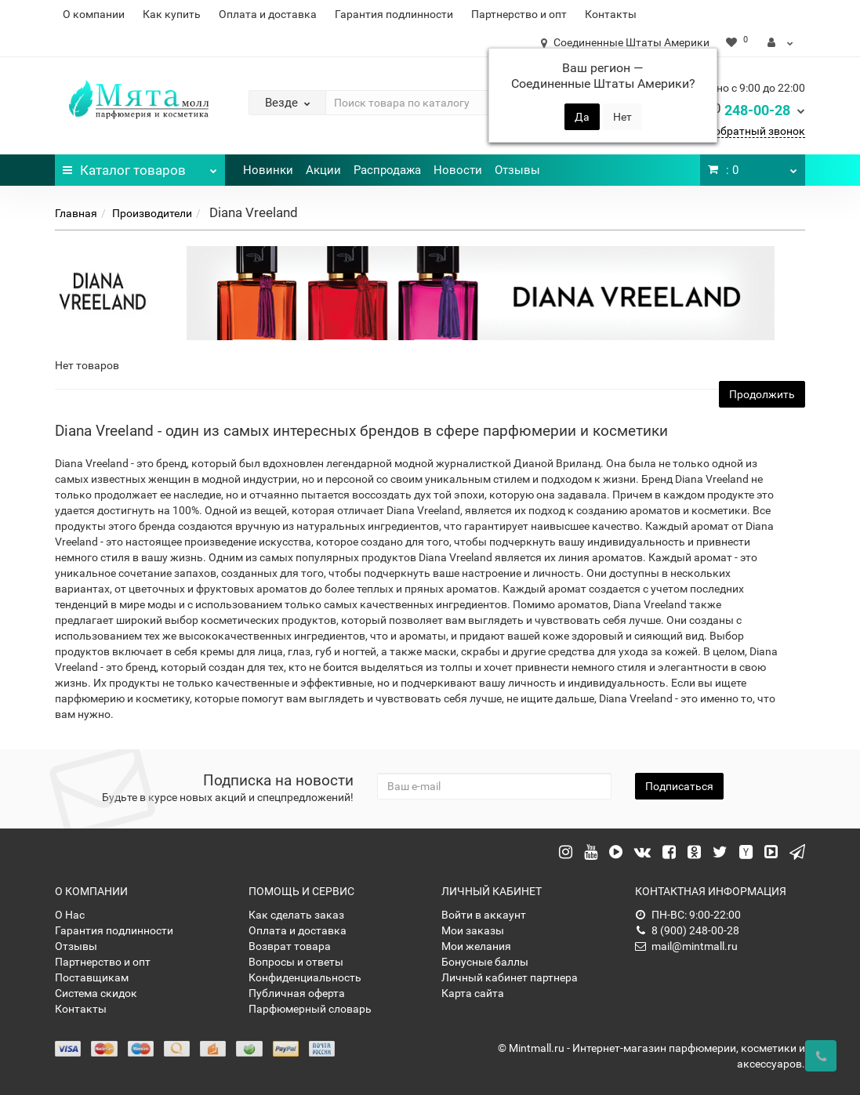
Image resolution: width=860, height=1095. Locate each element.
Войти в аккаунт (483, 914)
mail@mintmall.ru (686, 946)
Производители (152, 213)
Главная (76, 213)
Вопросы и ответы (296, 961)
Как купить (172, 14)
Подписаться (679, 786)
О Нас (70, 914)
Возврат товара (290, 946)
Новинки (268, 170)
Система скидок (96, 993)
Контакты (611, 14)
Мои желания (476, 946)
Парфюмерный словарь (310, 1009)
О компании (94, 14)
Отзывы (517, 170)
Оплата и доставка (268, 14)
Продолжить (762, 394)
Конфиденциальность (305, 977)
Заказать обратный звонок (734, 131)
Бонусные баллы (484, 961)
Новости (458, 170)
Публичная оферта (297, 993)
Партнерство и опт (519, 14)
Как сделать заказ (296, 914)
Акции (323, 170)
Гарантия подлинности (394, 14)
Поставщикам (92, 977)
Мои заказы (472, 930)
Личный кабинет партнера (509, 977)
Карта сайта (472, 993)
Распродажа (387, 170)
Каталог (140, 166)
